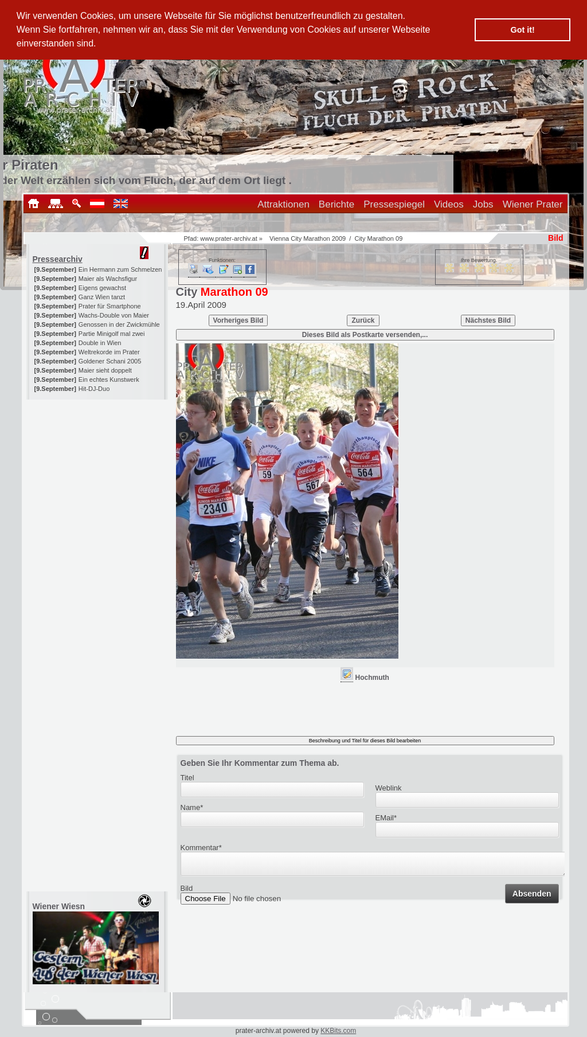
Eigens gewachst (102, 287)
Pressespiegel (394, 204)
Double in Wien (100, 342)
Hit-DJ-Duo (94, 388)
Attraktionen (283, 204)
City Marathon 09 (378, 238)
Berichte (336, 204)
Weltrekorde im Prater (109, 352)
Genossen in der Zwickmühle (119, 324)
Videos (449, 204)
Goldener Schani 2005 (110, 361)
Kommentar (201, 847)
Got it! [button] (523, 29)
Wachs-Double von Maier (114, 315)
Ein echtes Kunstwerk (109, 379)
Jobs (483, 204)
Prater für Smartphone (110, 306)
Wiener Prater (533, 204)
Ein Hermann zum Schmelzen (120, 269)
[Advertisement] (98, 471)
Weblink (388, 788)
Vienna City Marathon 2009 (307, 238)
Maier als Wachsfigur (108, 278)
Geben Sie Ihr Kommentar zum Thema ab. (260, 763)
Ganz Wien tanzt (102, 297)
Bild (187, 891)
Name (192, 807)
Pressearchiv (58, 259)
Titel (187, 777)
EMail (386, 817)
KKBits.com (338, 1031)
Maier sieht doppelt (105, 370)
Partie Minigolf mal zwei (112, 333)
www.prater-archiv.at (228, 238)
